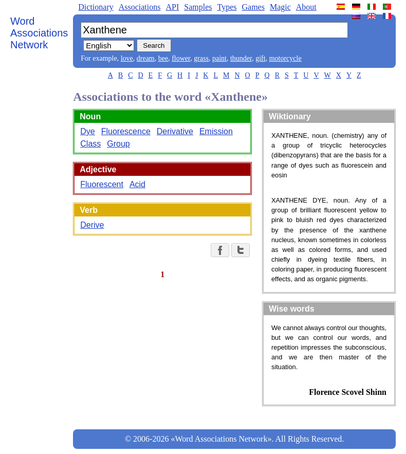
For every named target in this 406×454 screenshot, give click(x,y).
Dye (87, 131)
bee (163, 58)
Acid (137, 184)
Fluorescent (101, 184)
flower (181, 58)
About (306, 7)
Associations (140, 7)
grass (201, 58)
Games (253, 7)
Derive (92, 225)
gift (260, 58)
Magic (280, 7)
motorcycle (285, 58)
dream (146, 58)
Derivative (175, 131)
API (172, 7)
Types (226, 7)
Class (90, 143)
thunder (241, 58)
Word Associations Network (39, 32)
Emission (216, 131)
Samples (198, 7)
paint (219, 58)
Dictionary (95, 7)
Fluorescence (126, 131)
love (127, 58)
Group (118, 143)
